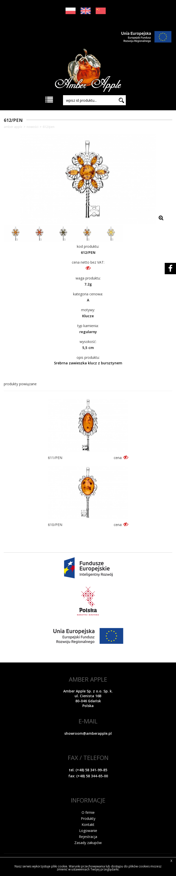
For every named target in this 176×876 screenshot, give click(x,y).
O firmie (88, 812)
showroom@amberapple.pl (88, 733)
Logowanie (88, 830)
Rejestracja (88, 836)
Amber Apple (13, 126)
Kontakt (88, 824)
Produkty (88, 818)
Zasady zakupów (88, 842)
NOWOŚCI (32, 126)
